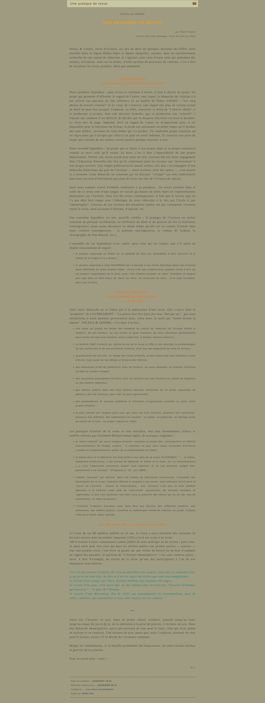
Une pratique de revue (89, 3)
